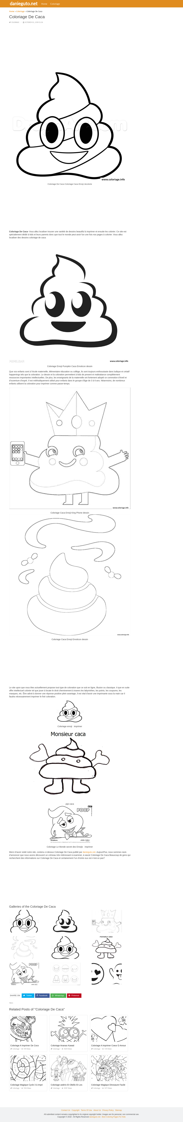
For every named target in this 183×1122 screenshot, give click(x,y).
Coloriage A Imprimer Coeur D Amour (108, 1045)
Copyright (75, 1110)
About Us (97, 1110)
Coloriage (56, 3)
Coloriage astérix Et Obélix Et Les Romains (71, 1085)
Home (45, 3)
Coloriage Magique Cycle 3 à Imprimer (28, 1085)
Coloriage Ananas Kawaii (62, 1045)
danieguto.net (24, 3)
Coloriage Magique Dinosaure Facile (108, 1085)
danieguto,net (89, 852)
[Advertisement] (69, 47)
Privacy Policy (108, 1110)
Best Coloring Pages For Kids (114, 1117)
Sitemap (118, 1110)
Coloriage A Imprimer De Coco (24, 1045)
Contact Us (65, 1110)
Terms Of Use (86, 1110)
